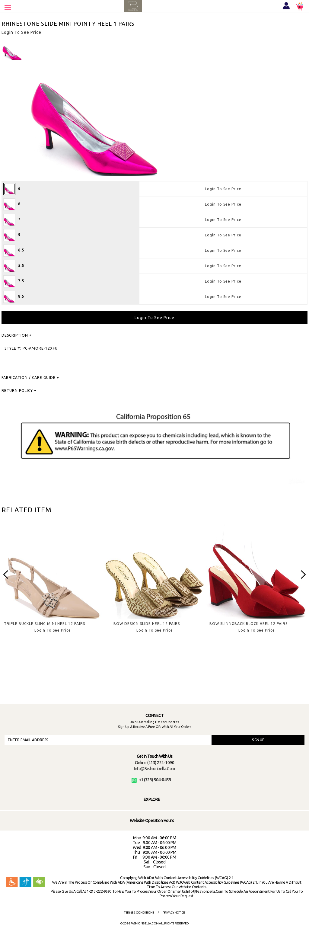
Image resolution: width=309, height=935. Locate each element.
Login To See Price (223, 189)
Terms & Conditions (139, 912)
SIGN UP (258, 740)
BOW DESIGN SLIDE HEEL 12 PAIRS (146, 624)
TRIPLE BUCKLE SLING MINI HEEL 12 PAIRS (44, 624)
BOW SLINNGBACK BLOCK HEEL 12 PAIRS (248, 624)
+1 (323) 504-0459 (151, 779)
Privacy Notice (174, 912)
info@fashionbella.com (154, 768)
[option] (12, 49)
